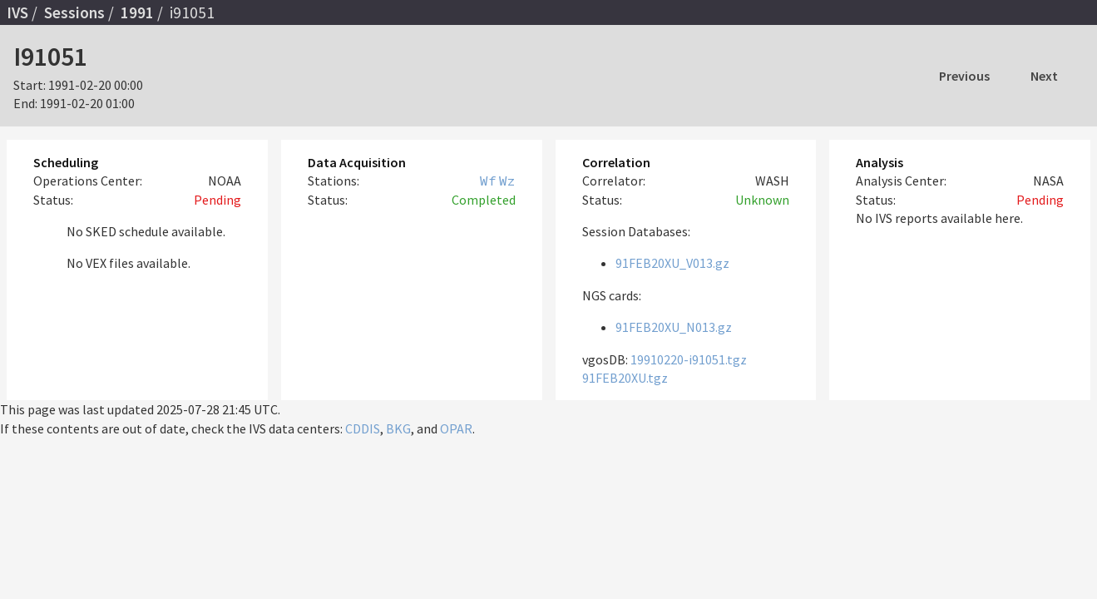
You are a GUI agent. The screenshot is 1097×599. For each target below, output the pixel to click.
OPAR (456, 428)
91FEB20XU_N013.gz (673, 327)
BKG (398, 428)
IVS (17, 12)
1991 (137, 12)
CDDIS (362, 428)
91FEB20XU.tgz (625, 377)
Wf (488, 180)
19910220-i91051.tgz (688, 359)
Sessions (74, 12)
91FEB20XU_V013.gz (672, 263)
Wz (507, 180)
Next (1044, 75)
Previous (964, 75)
